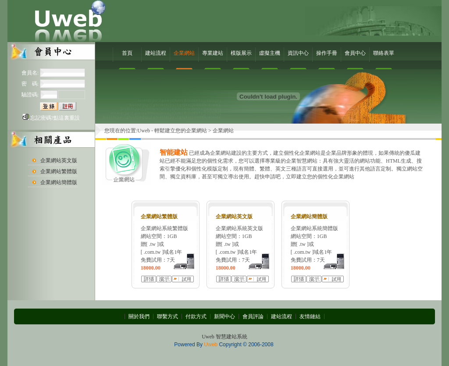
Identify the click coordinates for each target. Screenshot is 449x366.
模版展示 (241, 53)
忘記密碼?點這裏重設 (55, 118)
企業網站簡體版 (58, 182)
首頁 (127, 53)
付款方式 (196, 316)
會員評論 (253, 316)
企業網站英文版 (58, 160)
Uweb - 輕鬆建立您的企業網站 (172, 131)
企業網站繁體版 (58, 171)
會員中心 (355, 53)
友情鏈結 (310, 316)
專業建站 (212, 53)
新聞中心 (224, 316)
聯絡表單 (383, 53)
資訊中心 (298, 53)
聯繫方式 (167, 316)
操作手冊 (326, 53)
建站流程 (155, 53)
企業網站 (184, 53)
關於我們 (139, 316)
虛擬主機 (269, 53)
